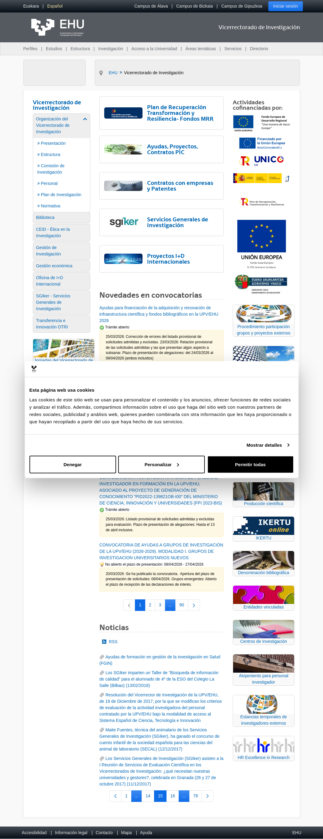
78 (197, 797)
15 (162, 797)
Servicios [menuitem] (233, 48)
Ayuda (146, 832)
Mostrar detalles (264, 445)
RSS (110, 641)
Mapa (126, 832)
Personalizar (162, 464)
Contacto (104, 832)
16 (174, 797)
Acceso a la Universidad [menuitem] (154, 48)
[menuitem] (31, 6)
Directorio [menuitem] (259, 48)
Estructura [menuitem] (80, 48)
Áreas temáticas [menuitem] (200, 48)
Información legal (71, 832)
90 (183, 606)
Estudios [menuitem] (54, 48)
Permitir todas (250, 464)
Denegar (73, 464)
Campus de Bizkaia (194, 6)
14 (150, 797)
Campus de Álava (151, 6)
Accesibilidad (34, 832)
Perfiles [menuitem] (30, 48)
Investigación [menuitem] (110, 48)
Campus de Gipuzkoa (241, 6)
